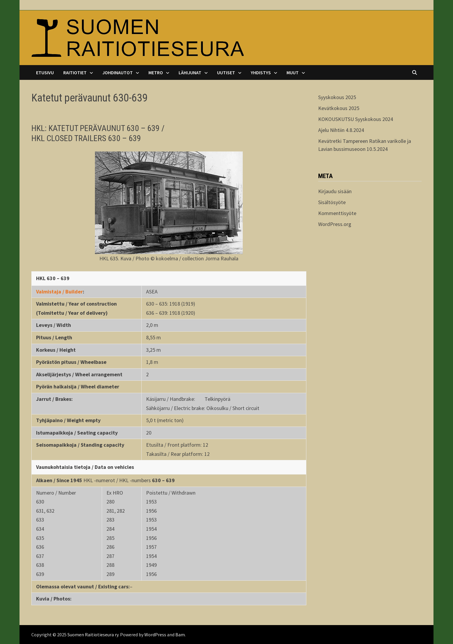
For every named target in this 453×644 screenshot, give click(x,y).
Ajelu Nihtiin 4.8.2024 (341, 130)
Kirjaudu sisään (335, 191)
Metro (155, 72)
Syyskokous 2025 (337, 97)
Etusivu (45, 72)
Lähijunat (190, 72)
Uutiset (226, 72)
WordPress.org (334, 224)
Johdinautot (117, 72)
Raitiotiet (75, 72)
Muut (293, 72)
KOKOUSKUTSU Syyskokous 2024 (355, 119)
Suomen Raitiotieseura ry (92, 634)
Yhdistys (261, 72)
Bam (180, 634)
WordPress (155, 634)
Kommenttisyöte (337, 213)
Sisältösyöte (332, 202)
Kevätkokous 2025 (338, 108)
